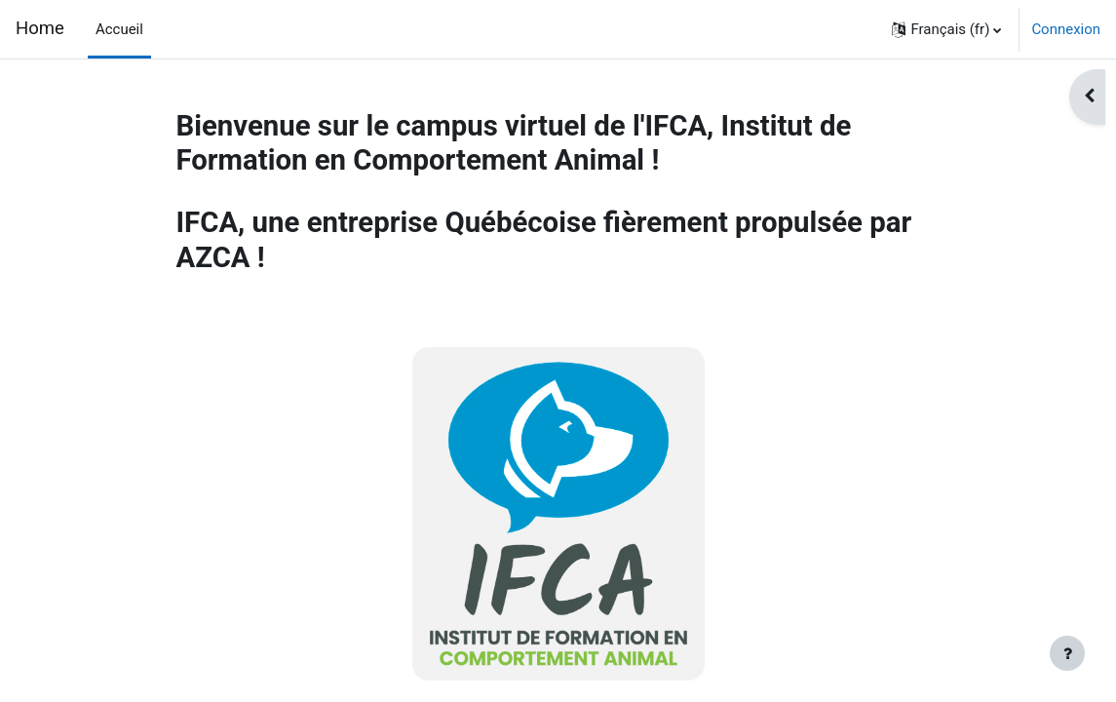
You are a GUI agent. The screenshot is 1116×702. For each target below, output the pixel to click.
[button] (946, 29)
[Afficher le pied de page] (1067, 653)
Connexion (1065, 29)
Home (40, 28)
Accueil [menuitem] (119, 29)
